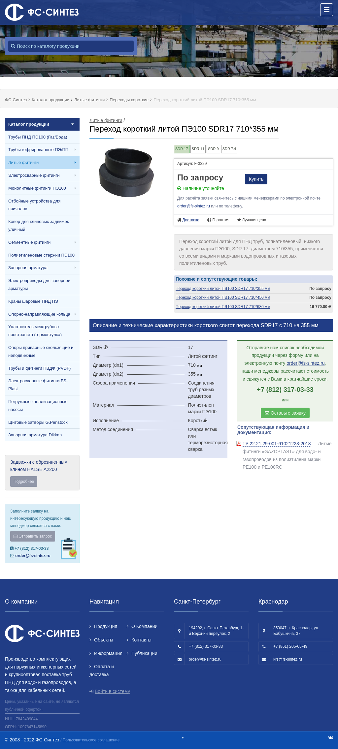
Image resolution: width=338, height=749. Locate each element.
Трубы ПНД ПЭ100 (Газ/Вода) (37, 137)
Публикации (144, 653)
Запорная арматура (28, 267)
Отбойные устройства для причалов (34, 205)
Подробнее (24, 481)
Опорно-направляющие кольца (39, 314)
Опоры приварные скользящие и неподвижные (40, 351)
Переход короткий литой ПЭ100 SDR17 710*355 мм (223, 288)
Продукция (105, 626)
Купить (256, 179)
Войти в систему (112, 691)
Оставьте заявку (285, 413)
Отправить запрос (33, 536)
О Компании (144, 626)
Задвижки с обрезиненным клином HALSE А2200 (42, 473)
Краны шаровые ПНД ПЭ (33, 301)
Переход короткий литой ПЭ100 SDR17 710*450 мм (223, 297)
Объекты (103, 639)
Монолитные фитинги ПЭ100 (37, 188)
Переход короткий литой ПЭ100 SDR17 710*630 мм (223, 306)
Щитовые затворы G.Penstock (38, 422)
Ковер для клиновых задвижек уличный (38, 225)
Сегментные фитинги (29, 242)
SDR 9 (213, 149)
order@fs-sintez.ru (32, 555)
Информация (108, 653)
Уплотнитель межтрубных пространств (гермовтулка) (35, 330)
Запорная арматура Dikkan (35, 434)
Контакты (141, 639)
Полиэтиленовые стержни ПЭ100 (41, 255)
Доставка (190, 220)
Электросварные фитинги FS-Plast (38, 384)
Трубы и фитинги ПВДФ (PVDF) (39, 368)
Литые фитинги (23, 162)
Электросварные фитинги (33, 175)
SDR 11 (198, 149)
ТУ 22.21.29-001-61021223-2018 (277, 443)
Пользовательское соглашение (91, 740)
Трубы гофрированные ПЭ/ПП (38, 149)
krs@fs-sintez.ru (287, 659)
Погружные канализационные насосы (38, 405)
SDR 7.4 (229, 149)
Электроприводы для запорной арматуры (39, 284)
